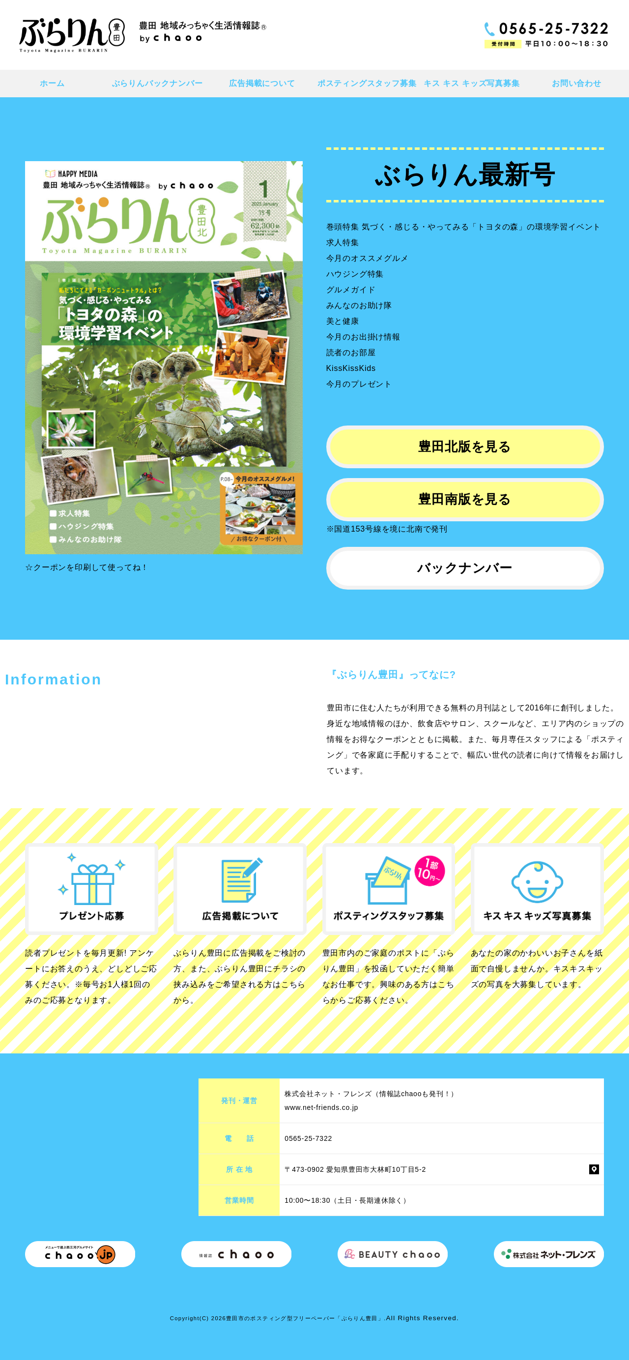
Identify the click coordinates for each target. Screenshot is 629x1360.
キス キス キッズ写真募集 (471, 83)
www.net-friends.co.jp (321, 1107)
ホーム (52, 83)
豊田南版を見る (465, 499)
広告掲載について (262, 83)
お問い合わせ (576, 83)
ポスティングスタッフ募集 (367, 83)
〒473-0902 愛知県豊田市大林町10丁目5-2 (355, 1169)
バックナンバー (465, 568)
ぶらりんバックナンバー (157, 83)
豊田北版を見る (465, 446)
